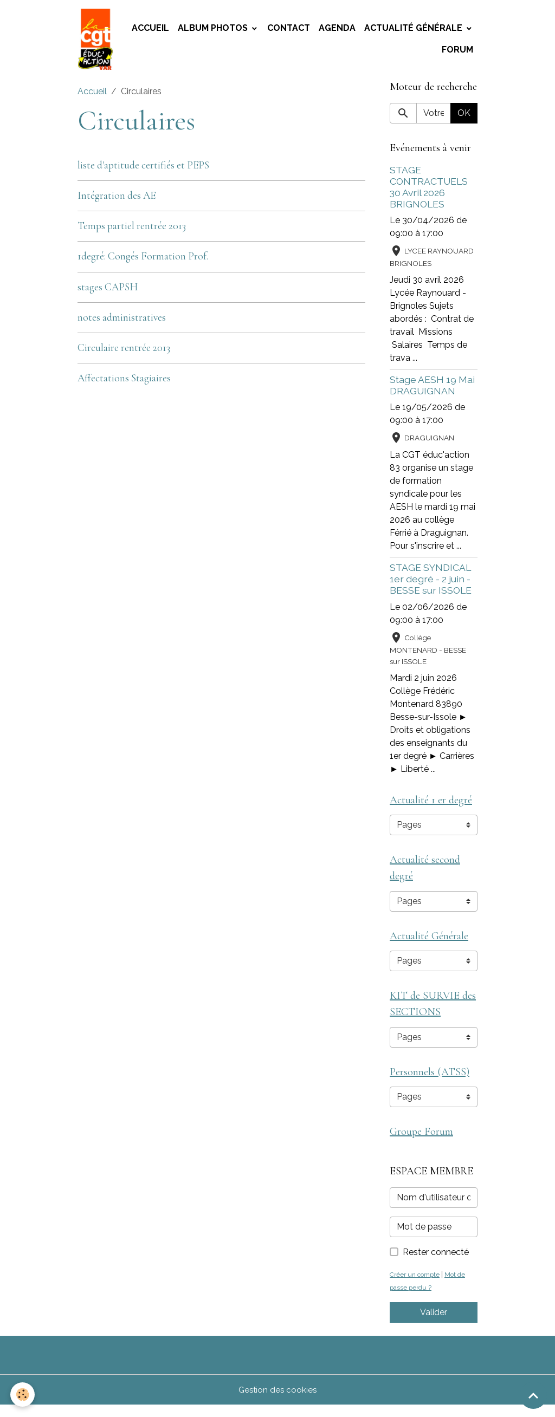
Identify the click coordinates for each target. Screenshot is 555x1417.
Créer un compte (417, 1286)
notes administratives (122, 321)
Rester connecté (436, 1264)
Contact (288, 30)
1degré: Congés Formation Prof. (143, 260)
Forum (457, 52)
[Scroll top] (533, 1395)
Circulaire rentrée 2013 (124, 351)
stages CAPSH (108, 290)
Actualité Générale (414, 30)
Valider (433, 1324)
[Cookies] (23, 1394)
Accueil (150, 30)
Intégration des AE (117, 199)
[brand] (97, 41)
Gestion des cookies (277, 1401)
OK (463, 117)
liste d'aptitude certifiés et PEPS (143, 169)
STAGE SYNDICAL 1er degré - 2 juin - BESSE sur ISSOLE (431, 583)
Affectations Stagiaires (124, 381)
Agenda (337, 30)
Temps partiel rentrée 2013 (132, 229)
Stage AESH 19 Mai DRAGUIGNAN (432, 389)
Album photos (214, 30)
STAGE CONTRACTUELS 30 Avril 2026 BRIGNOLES (429, 190)
